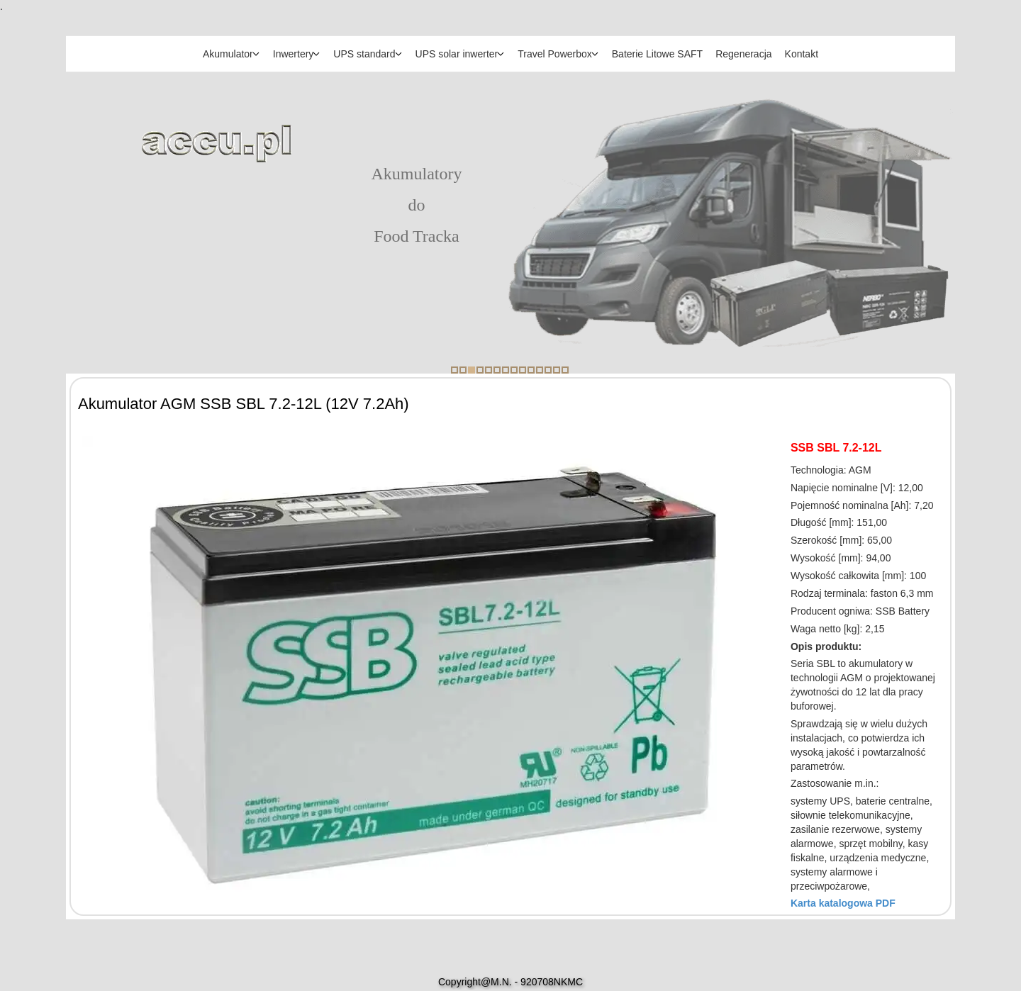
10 (531, 370)
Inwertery (293, 54)
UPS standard (364, 54)
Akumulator (228, 54)
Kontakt (801, 54)
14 (565, 370)
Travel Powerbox (555, 54)
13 (556, 370)
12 (548, 370)
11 (539, 370)
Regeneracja (743, 54)
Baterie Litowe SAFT (657, 54)
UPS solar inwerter (456, 54)
